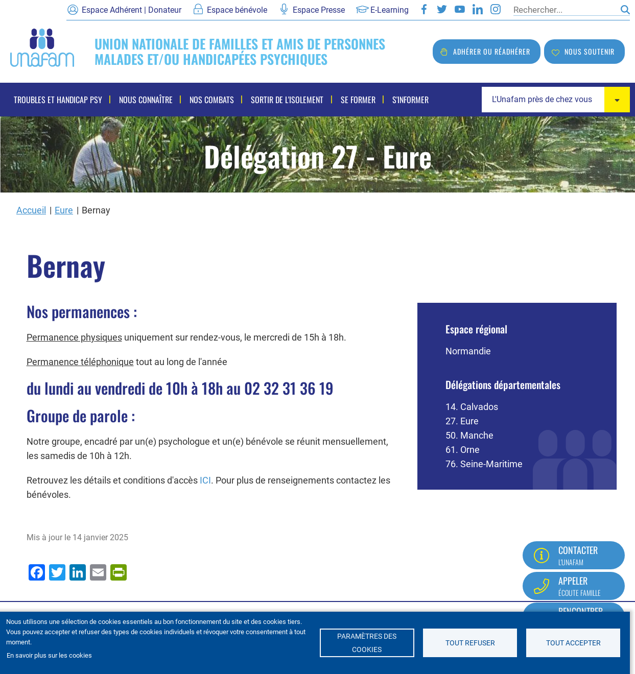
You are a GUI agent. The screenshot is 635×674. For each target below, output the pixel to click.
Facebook (424, 9)
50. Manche (469, 435)
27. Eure (462, 421)
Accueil (31, 210)
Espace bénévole (237, 10)
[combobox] (556, 99)
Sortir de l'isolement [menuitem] (285, 99)
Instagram (495, 9)
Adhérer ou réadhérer (491, 51)
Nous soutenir (590, 51)
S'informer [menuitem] (407, 99)
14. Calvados (471, 406)
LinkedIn (478, 9)
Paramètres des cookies (366, 643)
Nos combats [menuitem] (211, 99)
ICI (205, 480)
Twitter (442, 9)
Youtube (460, 9)
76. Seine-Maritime (484, 464)
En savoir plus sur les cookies (49, 655)
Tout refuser (470, 643)
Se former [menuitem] (355, 99)
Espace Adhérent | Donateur (131, 10)
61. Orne (462, 449)
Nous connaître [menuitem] (145, 99)
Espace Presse (319, 10)
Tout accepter (573, 643)
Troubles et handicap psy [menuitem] (58, 99)
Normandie (468, 351)
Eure (64, 210)
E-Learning (389, 10)
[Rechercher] (564, 9)
